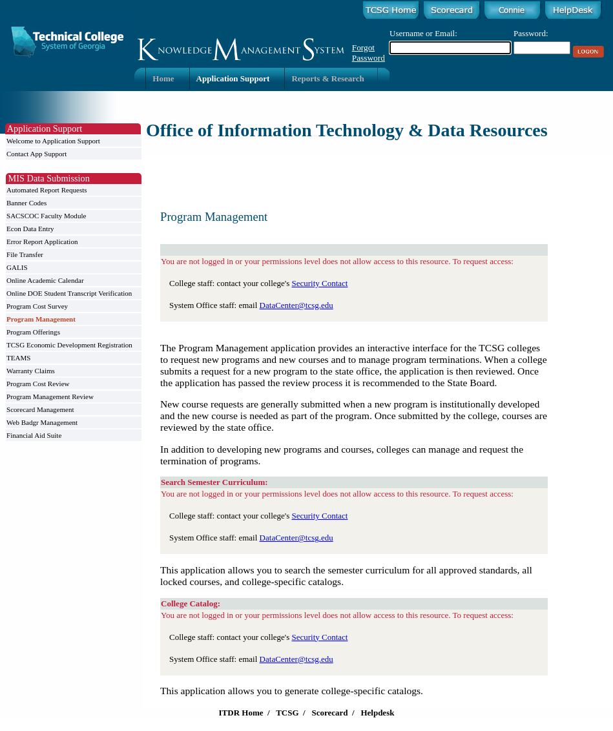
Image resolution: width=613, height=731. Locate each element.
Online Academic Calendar (45, 280)
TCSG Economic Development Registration (69, 345)
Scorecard (329, 712)
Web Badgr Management (42, 422)
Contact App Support (36, 154)
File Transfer (24, 254)
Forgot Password (368, 53)
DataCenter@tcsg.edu (296, 305)
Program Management (41, 319)
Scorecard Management (40, 409)
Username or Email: (423, 33)
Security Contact (319, 283)
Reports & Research (327, 78)
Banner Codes (26, 203)
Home (163, 78)
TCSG (287, 712)
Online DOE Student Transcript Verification (69, 293)
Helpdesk (377, 712)
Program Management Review (50, 396)
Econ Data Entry (30, 228)
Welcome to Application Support (53, 141)
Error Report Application (42, 241)
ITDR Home (241, 712)
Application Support (233, 78)
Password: (531, 33)
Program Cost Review (38, 383)
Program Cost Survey (37, 306)
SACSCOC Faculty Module (46, 216)
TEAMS (18, 358)
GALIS (17, 267)
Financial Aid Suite (33, 435)
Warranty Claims (30, 371)
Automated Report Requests (46, 190)
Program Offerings (33, 332)
